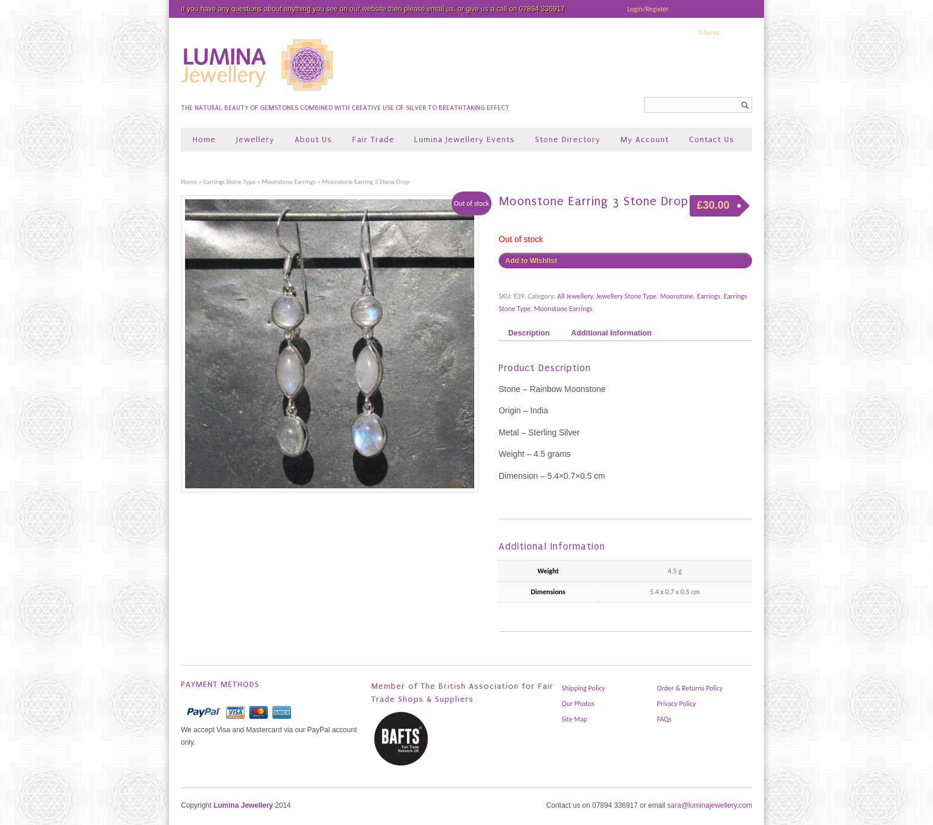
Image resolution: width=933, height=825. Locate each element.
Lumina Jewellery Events (464, 139)
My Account (645, 139)
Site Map (574, 719)
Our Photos (578, 703)
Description (529, 333)
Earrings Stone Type (229, 181)
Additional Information (611, 333)
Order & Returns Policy (690, 688)
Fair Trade (373, 139)
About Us (313, 139)
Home (204, 139)
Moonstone (676, 296)
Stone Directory (567, 139)
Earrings (708, 296)
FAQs (664, 719)
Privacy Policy (676, 703)
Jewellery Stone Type (626, 296)
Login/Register (648, 9)
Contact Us (711, 139)
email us (440, 9)
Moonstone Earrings (288, 181)
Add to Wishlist (531, 260)
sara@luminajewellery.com (709, 805)
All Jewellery (575, 296)
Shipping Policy (583, 688)
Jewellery (255, 139)
